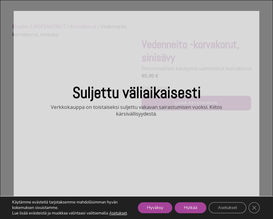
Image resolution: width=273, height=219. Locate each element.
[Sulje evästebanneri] (254, 207)
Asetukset (118, 213)
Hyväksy (155, 207)
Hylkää (190, 207)
